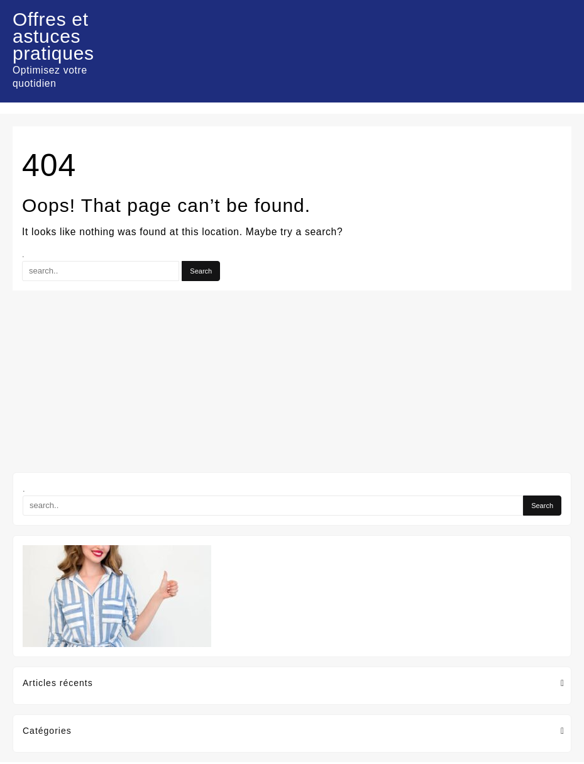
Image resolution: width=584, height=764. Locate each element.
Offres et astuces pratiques (53, 36)
